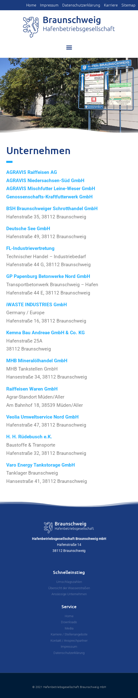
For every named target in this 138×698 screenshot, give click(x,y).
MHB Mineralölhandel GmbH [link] (36, 361)
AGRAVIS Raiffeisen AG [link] (31, 172)
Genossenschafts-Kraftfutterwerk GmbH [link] (49, 197)
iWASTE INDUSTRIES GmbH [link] (36, 304)
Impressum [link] (49, 5)
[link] (69, 27)
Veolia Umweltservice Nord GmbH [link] (42, 417)
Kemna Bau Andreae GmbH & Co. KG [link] (45, 332)
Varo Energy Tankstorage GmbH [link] (40, 465)
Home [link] (31, 5)
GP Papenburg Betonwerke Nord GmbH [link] (48, 276)
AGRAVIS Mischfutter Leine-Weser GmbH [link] (50, 188)
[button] (69, 47)
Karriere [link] (111, 5)
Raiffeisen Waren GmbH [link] (32, 389)
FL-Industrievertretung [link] (30, 248)
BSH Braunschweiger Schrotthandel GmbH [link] (52, 208)
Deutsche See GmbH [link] (28, 228)
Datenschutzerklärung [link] (81, 5)
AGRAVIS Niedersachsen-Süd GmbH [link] (45, 180)
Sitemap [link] (129, 5)
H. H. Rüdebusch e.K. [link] (29, 437)
